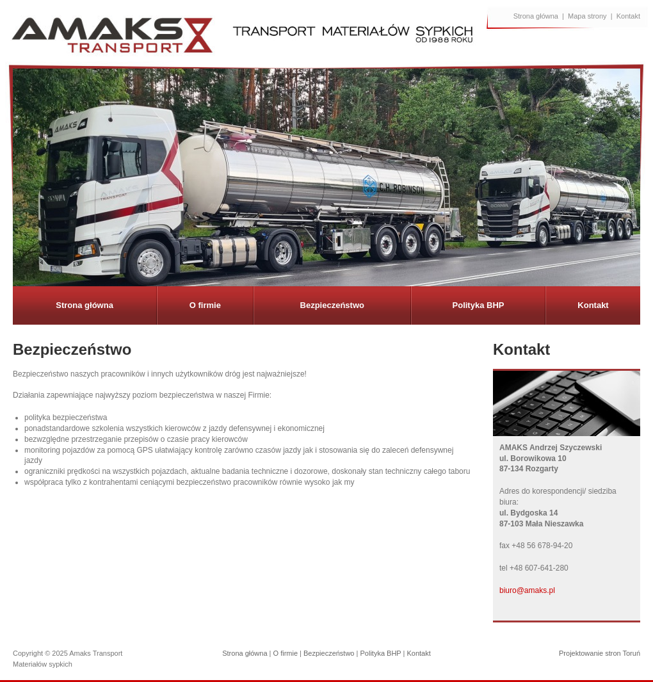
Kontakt (628, 16)
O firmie (205, 305)
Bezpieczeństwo (332, 305)
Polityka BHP (478, 305)
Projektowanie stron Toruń (599, 653)
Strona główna (535, 16)
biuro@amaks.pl (527, 590)
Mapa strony (587, 16)
